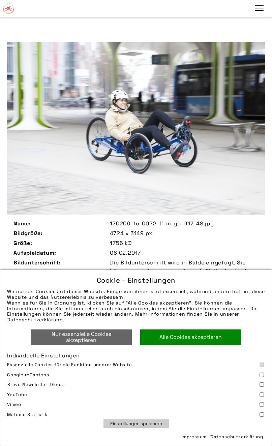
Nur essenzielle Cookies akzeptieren (81, 337)
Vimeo (135, 404)
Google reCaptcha (135, 375)
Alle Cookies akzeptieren (190, 337)
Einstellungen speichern (136, 423)
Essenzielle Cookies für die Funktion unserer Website (135, 365)
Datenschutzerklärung (35, 320)
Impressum (194, 437)
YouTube (135, 394)
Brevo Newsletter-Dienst (135, 384)
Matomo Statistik (135, 414)
